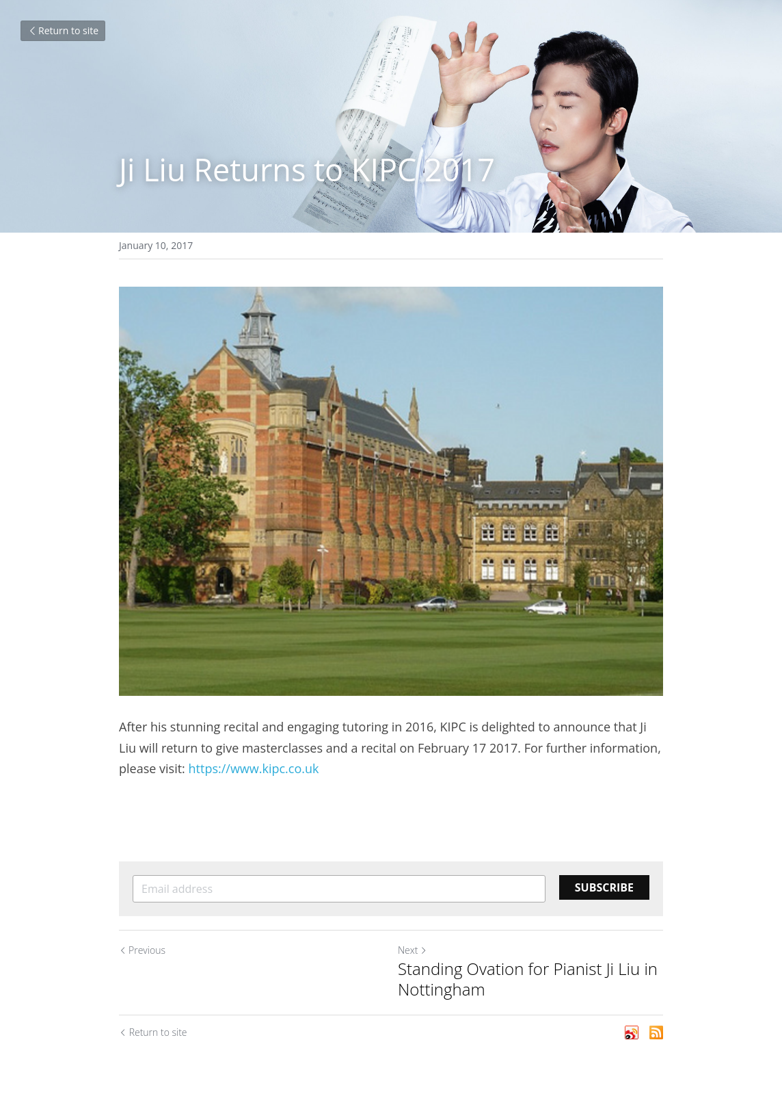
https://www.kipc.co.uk (254, 768)
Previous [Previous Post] (142, 950)
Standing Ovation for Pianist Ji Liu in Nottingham (528, 979)
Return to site (62, 30)
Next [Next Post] (412, 950)
